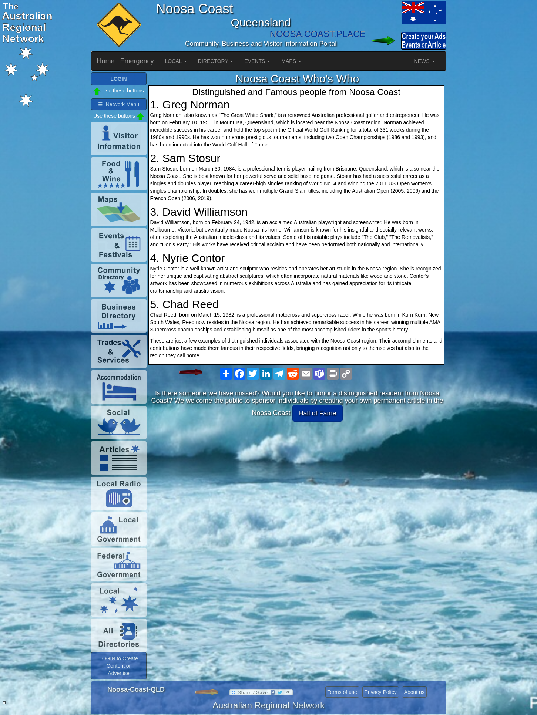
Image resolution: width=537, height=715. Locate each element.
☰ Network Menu (118, 104)
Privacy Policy (381, 692)
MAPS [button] (291, 61)
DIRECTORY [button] (216, 61)
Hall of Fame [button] (317, 413)
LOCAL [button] (176, 61)
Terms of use (342, 692)
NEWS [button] (424, 61)
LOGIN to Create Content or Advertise (118, 665)
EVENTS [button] (257, 61)
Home (106, 61)
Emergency (137, 61)
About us (414, 692)
